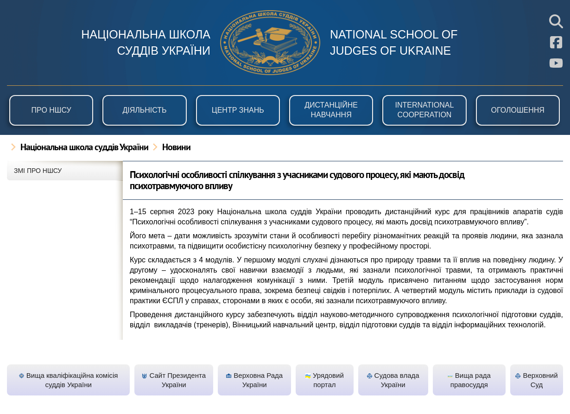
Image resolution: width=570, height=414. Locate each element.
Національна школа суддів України (84, 148)
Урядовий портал (324, 380)
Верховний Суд (536, 380)
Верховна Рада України (254, 380)
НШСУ (270, 42)
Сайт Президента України (174, 380)
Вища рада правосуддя (469, 380)
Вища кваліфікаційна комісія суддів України (68, 380)
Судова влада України (393, 380)
